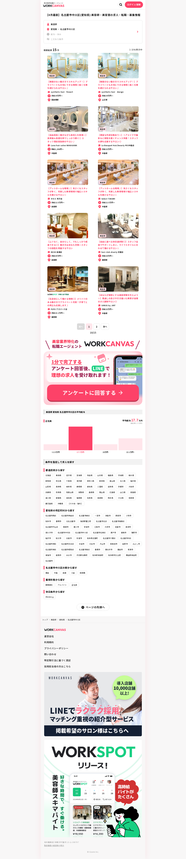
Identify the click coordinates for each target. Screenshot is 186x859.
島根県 (91, 492)
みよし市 (136, 544)
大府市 (107, 527)
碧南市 (123, 532)
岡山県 (102, 492)
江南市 (97, 527)
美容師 (53, 619)
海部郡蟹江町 (85, 521)
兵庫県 (48, 492)
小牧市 (128, 515)
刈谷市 (92, 544)
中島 (56, 573)
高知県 (69, 498)
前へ (81, 326)
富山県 (112, 481)
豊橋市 (97, 549)
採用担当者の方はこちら (57, 666)
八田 (73, 573)
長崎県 (100, 498)
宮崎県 (131, 498)
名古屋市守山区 (51, 527)
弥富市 (79, 538)
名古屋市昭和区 (67, 549)
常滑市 (130, 549)
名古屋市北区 (101, 521)
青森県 (58, 475)
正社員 (74, 585)
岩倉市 (117, 527)
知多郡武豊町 (92, 538)
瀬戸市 (113, 532)
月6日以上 (49, 597)
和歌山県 (70, 492)
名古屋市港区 (50, 544)
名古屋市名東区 (99, 532)
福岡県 (79, 498)
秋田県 (89, 475)
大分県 (121, 498)
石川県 (122, 481)
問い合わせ (50, 654)
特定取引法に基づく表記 (57, 660)
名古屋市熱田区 (67, 515)
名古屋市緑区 (84, 515)
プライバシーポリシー (56, 648)
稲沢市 (48, 538)
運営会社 (49, 636)
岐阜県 (69, 486)
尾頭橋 (82, 573)
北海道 (48, 475)
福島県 (110, 475)
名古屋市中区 (125, 538)
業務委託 (49, 585)
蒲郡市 (134, 532)
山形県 (100, 475)
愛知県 (89, 486)
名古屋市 (49, 561)
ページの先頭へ (93, 607)
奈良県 (58, 492)
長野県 (58, 486)
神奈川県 (90, 481)
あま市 (69, 555)
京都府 (121, 486)
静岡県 (79, 486)
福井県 (133, 481)
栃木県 (131, 475)
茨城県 (121, 475)
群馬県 (48, 481)
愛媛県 (58, 498)
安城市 (86, 527)
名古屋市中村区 (64, 532)
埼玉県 (58, 481)
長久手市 (49, 532)
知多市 (48, 521)
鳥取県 (81, 492)
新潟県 (102, 481)
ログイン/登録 (134, 4)
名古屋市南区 (84, 549)
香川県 (48, 498)
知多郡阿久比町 (114, 555)
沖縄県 (60, 503)
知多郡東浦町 (97, 555)
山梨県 (48, 486)
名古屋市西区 (50, 515)
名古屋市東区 (50, 549)
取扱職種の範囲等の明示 (54, 845)
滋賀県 (110, 486)
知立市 (58, 538)
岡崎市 (65, 527)
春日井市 (108, 549)
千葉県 (69, 481)
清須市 (128, 527)
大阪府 (131, 486)
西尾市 (118, 515)
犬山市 (102, 544)
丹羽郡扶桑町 (82, 555)
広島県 (112, 492)
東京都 (79, 481)
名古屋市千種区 (109, 538)
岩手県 (69, 475)
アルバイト (62, 585)
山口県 (122, 492)
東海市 (48, 555)
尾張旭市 (113, 544)
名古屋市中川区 (81, 532)
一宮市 (97, 515)
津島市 (108, 515)
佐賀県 (89, 498)
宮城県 (79, 475)
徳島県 (133, 492)
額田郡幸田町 (131, 555)
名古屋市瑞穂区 (118, 521)
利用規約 (49, 642)
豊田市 (120, 549)
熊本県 (110, 498)
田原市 (125, 544)
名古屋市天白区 (67, 544)
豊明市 (58, 521)
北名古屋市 (70, 521)
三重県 (100, 486)
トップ (45, 619)
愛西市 (58, 555)
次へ (105, 326)
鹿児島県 (49, 503)
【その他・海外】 (75, 503)
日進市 (69, 538)
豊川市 (76, 527)
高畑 (64, 573)
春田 (47, 573)
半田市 (81, 544)
